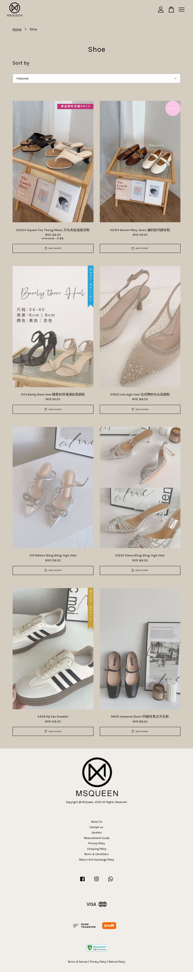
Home (17, 29)
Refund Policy (117, 961)
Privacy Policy (96, 843)
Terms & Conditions (96, 854)
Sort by (21, 63)
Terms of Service (77, 961)
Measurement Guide (96, 838)
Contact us (96, 827)
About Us (96, 821)
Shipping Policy (96, 849)
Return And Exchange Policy (96, 859)
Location (96, 832)
